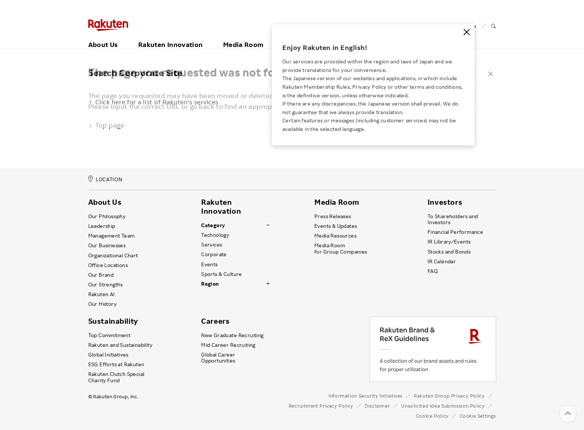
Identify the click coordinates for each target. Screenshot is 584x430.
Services (211, 245)
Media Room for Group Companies (340, 248)
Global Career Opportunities (218, 358)
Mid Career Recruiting (228, 345)
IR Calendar (442, 261)
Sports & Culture (221, 274)
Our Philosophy (107, 216)
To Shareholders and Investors (453, 219)
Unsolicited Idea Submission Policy (443, 406)
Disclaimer (377, 406)
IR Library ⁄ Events (449, 242)
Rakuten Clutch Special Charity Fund (116, 377)
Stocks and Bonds (449, 252)
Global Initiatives (108, 355)
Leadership (101, 226)
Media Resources (335, 236)
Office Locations (108, 265)
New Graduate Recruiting (232, 335)
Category (213, 225)
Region (210, 284)
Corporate (214, 254)
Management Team (111, 236)
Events (209, 264)
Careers (215, 321)
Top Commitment (109, 335)
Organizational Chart (113, 255)
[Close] (467, 32)
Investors (445, 202)
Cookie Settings (478, 416)
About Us (103, 36)
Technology (215, 235)
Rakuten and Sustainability (120, 345)
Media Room (243, 36)
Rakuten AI (101, 294)
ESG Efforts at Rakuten (116, 364)
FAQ (433, 271)
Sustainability (113, 321)
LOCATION (105, 179)
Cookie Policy (432, 416)
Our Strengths (105, 285)
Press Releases (332, 216)
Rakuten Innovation (170, 36)
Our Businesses (107, 245)
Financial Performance (455, 232)
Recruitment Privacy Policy (321, 406)
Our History (102, 304)
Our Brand (101, 275)
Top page (106, 125)
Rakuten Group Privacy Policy (449, 396)
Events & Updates (335, 226)
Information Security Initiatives (365, 396)
